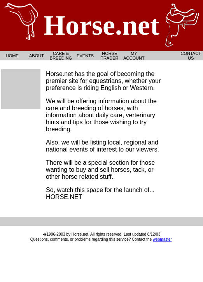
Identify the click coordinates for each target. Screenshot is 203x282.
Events (85, 55)
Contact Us (191, 55)
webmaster (162, 239)
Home (12, 55)
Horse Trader (109, 55)
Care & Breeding (61, 55)
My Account (133, 55)
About (36, 55)
